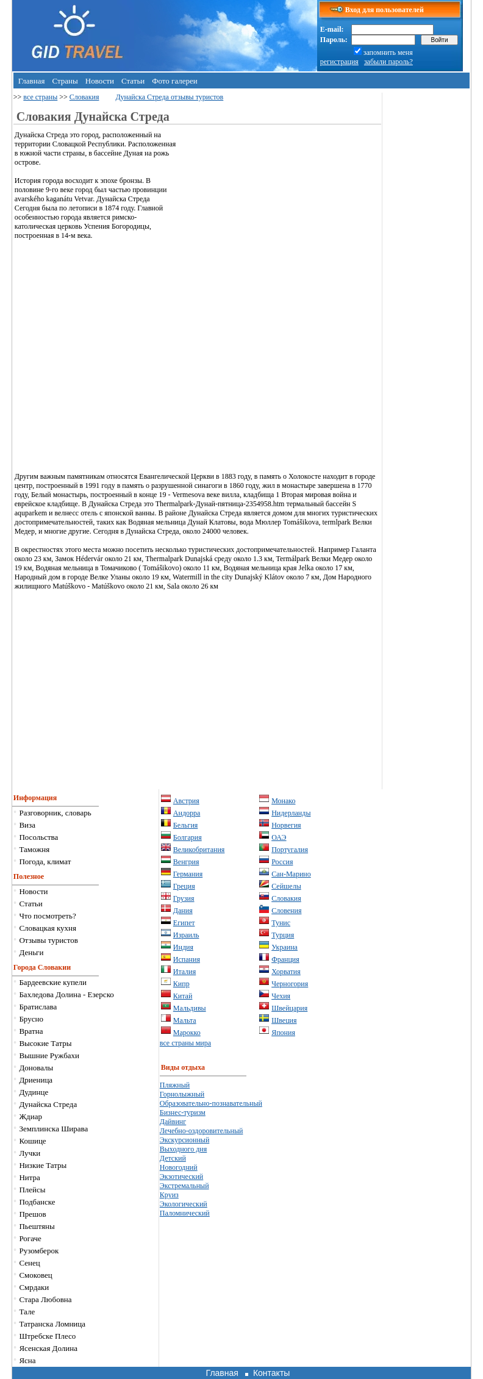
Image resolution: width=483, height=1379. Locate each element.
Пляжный (175, 1085)
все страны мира (185, 1043)
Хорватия (286, 971)
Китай (183, 996)
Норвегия (286, 825)
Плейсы (32, 1189)
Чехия (280, 996)
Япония (283, 1032)
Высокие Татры (45, 1043)
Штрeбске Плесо (47, 1336)
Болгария (187, 837)
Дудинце (33, 1092)
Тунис (280, 923)
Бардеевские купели (53, 982)
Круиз (169, 1195)
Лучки (29, 1153)
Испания (186, 959)
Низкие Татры (42, 1165)
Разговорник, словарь (55, 812)
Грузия (184, 898)
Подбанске (37, 1201)
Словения (286, 910)
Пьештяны (36, 1226)
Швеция (283, 1020)
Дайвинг (173, 1121)
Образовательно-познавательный (211, 1103)
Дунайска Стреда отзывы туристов (169, 97)
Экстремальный (184, 1185)
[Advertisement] (278, 216)
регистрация (339, 61)
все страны (40, 97)
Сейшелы (286, 886)
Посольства (38, 837)
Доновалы (36, 1067)
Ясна (27, 1360)
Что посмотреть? (47, 915)
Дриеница (35, 1079)
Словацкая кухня (47, 928)
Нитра (29, 1177)
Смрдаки (34, 1287)
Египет (184, 923)
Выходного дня (183, 1149)
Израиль (186, 935)
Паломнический (185, 1213)
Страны (64, 80)
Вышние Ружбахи (49, 1055)
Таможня (34, 849)
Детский (173, 1158)
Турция (282, 935)
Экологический (183, 1204)
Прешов (32, 1214)
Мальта (184, 1020)
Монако (283, 801)
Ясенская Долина (48, 1348)
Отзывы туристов (48, 940)
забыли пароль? (388, 61)
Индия (183, 947)
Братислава (38, 1006)
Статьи (133, 80)
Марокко (187, 1032)
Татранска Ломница (52, 1323)
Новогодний (179, 1167)
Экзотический (181, 1176)
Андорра (187, 813)
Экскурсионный (185, 1140)
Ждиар (30, 1116)
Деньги (31, 952)
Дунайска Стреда (48, 1104)
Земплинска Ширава (53, 1128)
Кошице (32, 1140)
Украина (284, 947)
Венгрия (186, 862)
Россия (282, 862)
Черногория (289, 984)
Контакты (271, 1373)
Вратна (31, 1031)
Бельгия (185, 825)
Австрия (186, 801)
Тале (27, 1311)
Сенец (29, 1262)
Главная (31, 80)
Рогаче (30, 1238)
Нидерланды (290, 813)
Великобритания (199, 849)
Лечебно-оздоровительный (201, 1130)
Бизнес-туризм (183, 1112)
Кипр (181, 984)
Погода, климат (45, 861)
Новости (99, 80)
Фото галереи (175, 80)
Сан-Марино (291, 874)
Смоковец (35, 1275)
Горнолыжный (182, 1094)
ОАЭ (278, 837)
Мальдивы (189, 1008)
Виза (27, 824)
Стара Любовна (45, 1299)
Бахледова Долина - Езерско (66, 994)
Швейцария (289, 1008)
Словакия (84, 97)
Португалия (289, 849)
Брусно (31, 1018)
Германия (187, 874)
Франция (285, 959)
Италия (184, 971)
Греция (184, 886)
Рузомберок (39, 1250)
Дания (183, 910)
